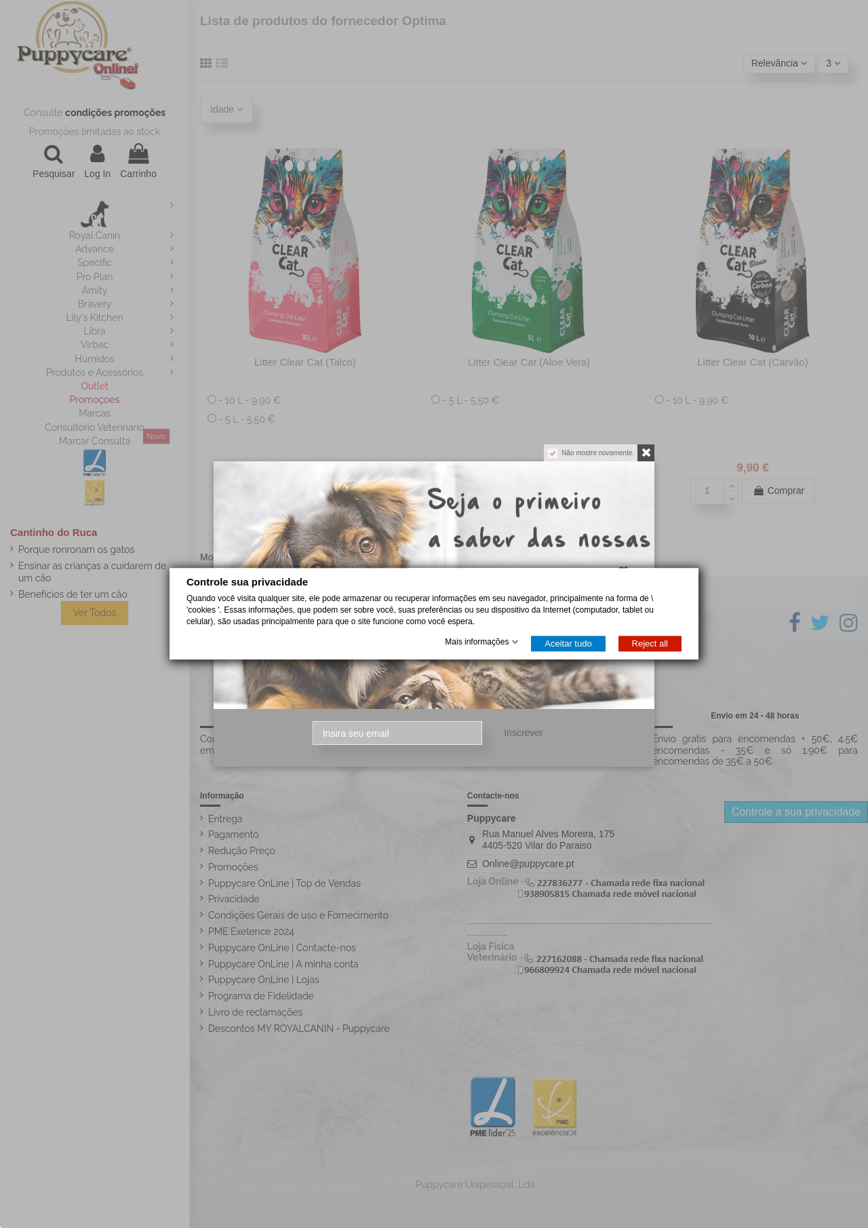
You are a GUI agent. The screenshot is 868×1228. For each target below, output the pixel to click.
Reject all (650, 644)
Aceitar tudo (568, 644)
